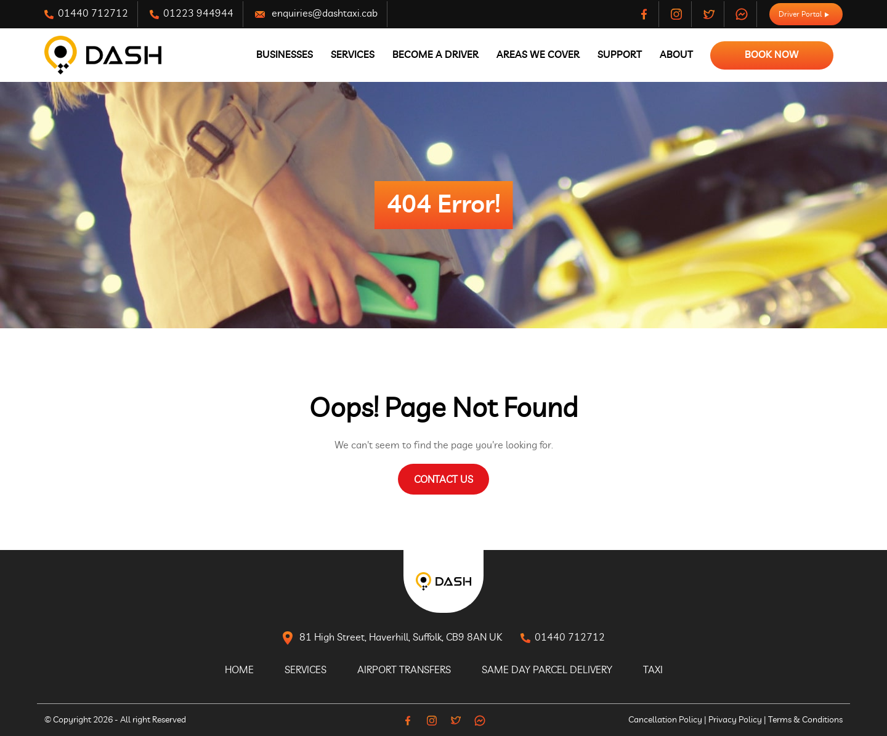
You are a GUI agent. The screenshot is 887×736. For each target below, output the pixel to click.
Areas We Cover (538, 55)
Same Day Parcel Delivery (547, 670)
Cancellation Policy (665, 720)
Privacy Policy (735, 720)
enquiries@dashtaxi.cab (316, 14)
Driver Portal (804, 14)
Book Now (772, 55)
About (676, 55)
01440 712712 (86, 14)
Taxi (653, 670)
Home (239, 670)
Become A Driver (435, 55)
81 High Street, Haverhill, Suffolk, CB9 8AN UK (392, 638)
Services (353, 55)
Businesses (284, 55)
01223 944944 (191, 14)
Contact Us (443, 480)
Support (619, 55)
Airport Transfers (404, 670)
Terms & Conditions (805, 720)
